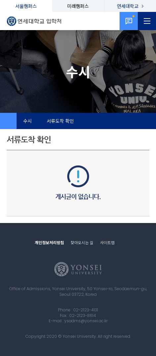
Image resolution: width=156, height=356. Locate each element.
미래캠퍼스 (78, 6)
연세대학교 (127, 6)
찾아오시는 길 (82, 242)
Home (8, 121)
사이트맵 (107, 242)
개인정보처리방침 (49, 242)
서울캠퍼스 (26, 6)
